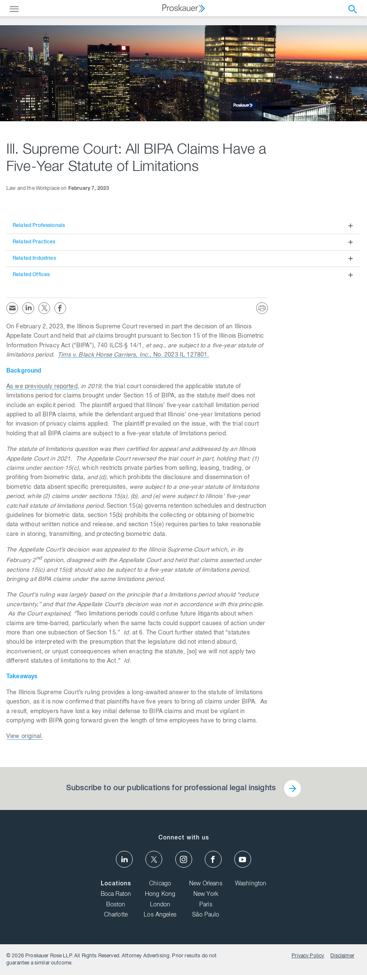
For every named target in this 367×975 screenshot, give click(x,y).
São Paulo (205, 915)
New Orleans (205, 884)
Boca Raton (116, 895)
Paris (205, 905)
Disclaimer (342, 956)
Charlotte (116, 915)
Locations (116, 884)
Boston (115, 905)
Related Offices (31, 274)
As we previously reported (42, 387)
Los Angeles (160, 915)
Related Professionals (39, 225)
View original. (24, 737)
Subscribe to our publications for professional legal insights (171, 788)
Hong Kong (160, 895)
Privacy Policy (308, 956)
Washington (251, 884)
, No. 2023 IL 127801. (133, 355)
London (160, 905)
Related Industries (34, 258)
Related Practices (34, 242)
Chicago (160, 884)
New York (205, 895)
